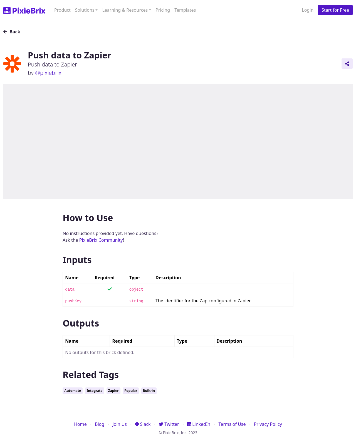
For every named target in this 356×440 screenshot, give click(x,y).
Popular (130, 390)
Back (11, 32)
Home (80, 424)
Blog (99, 424)
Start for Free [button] (335, 10)
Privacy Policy (268, 424)
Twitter (169, 424)
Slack (142, 424)
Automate (72, 390)
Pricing (162, 10)
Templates (185, 10)
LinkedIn (198, 424)
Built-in (149, 390)
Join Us (119, 424)
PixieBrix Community (101, 240)
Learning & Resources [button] (125, 10)
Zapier (113, 390)
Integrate (95, 390)
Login (307, 10)
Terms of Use (232, 424)
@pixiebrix (48, 72)
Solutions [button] (85, 10)
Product (62, 10)
